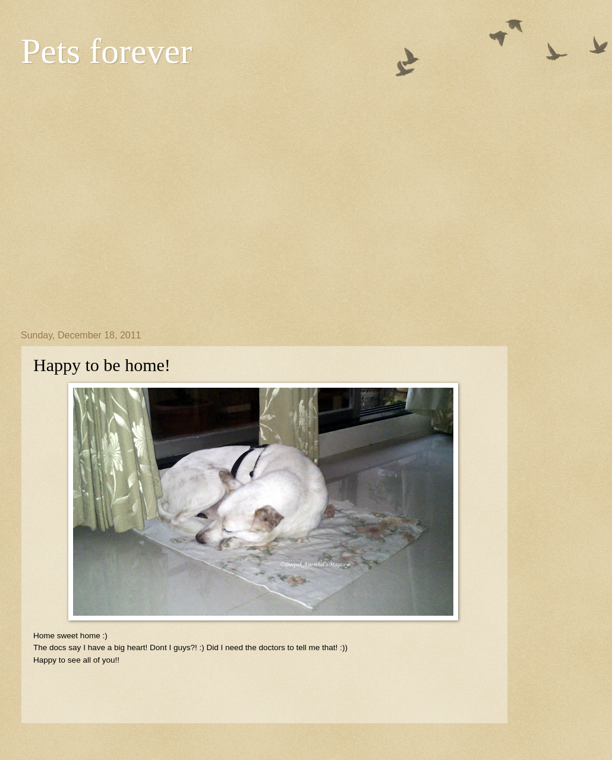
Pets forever (106, 51)
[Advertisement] (111, 198)
